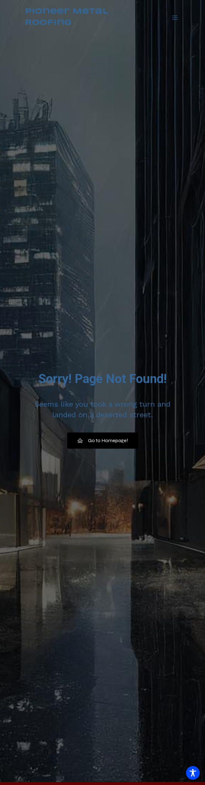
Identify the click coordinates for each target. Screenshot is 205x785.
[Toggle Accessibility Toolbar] (192, 772)
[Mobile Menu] (175, 17)
